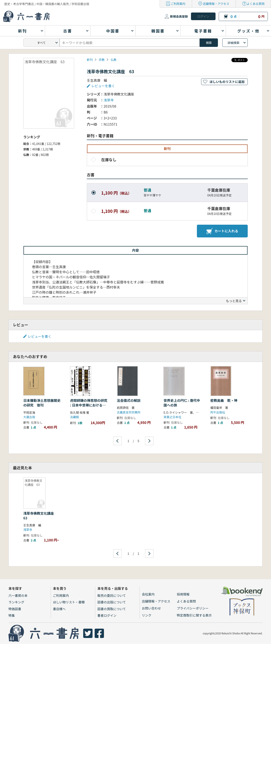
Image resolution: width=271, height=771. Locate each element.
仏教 (113, 59)
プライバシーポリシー (193, 608)
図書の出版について (111, 602)
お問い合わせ (151, 608)
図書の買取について (111, 609)
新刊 (90, 59)
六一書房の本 (18, 595)
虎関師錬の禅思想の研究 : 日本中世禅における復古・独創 (88, 405)
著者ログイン (106, 615)
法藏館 (74, 417)
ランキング (16, 602)
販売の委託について (111, 595)
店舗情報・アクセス (216, 3)
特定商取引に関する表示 (194, 615)
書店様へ (59, 609)
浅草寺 (109, 99)
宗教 (102, 59)
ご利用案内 (178, 3)
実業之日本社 (172, 417)
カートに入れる (222, 231)
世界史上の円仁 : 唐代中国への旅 (181, 403)
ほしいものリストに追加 (227, 81)
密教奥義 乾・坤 (223, 400)
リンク (146, 615)
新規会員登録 (179, 16)
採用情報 (183, 594)
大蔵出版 (29, 417)
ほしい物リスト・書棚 (69, 602)
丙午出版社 (217, 412)
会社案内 (148, 594)
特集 (11, 615)
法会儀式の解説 (129, 400)
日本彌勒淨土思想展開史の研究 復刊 (42, 403)
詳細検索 (233, 43)
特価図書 (14, 609)
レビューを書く (103, 86)
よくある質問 (255, 3)
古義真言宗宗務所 (129, 412)
